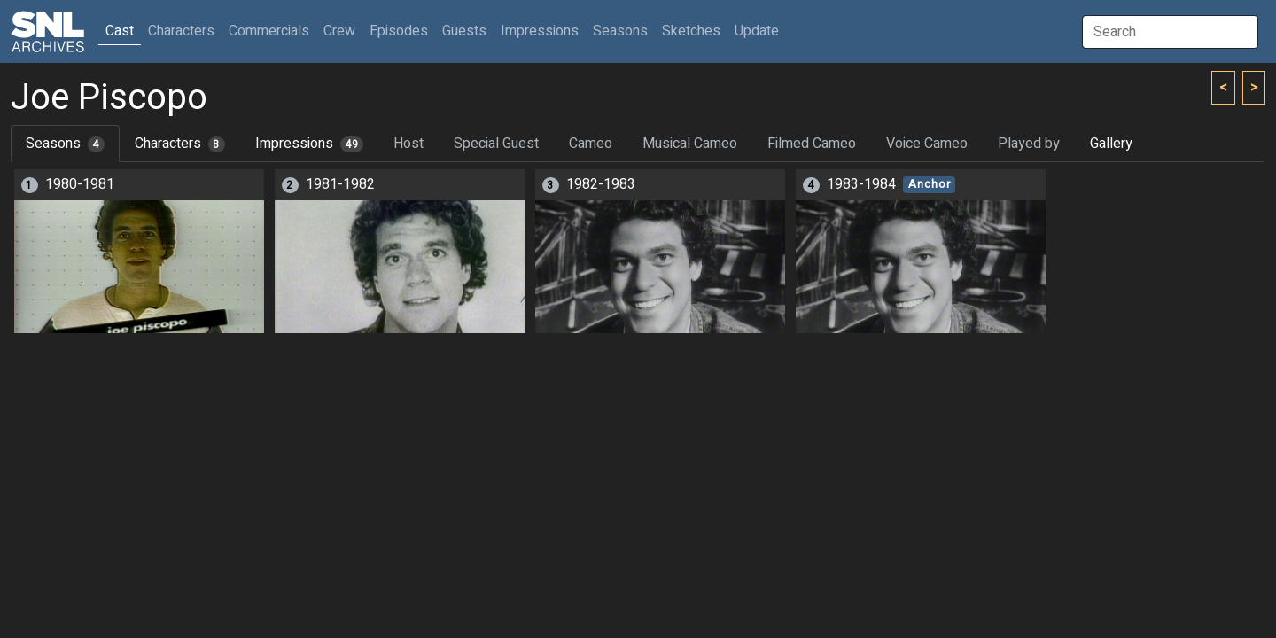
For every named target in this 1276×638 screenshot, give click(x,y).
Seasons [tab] (65, 143)
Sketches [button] (691, 31)
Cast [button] (123, 30)
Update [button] (757, 31)
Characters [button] (181, 31)
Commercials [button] (269, 31)
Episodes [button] (399, 31)
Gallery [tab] (1111, 143)
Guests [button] (464, 31)
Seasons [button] (620, 31)
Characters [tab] (180, 143)
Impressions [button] (540, 31)
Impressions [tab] (309, 143)
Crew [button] (339, 31)
